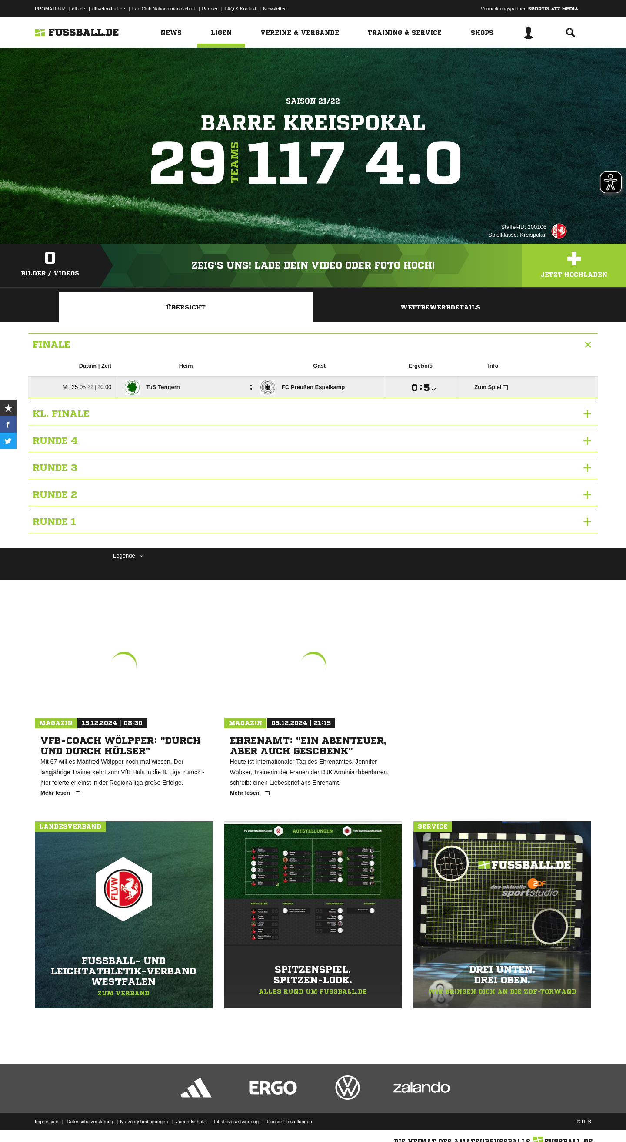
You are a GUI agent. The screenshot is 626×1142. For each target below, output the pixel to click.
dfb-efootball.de (108, 8)
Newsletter (274, 8)
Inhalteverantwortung (236, 1121)
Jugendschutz (191, 1121)
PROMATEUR (50, 8)
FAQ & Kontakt (240, 8)
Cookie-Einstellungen (289, 1121)
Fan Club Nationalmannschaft (163, 8)
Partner (210, 8)
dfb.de (78, 8)
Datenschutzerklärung (90, 1121)
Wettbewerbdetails (440, 307)
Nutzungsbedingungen (144, 1121)
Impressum (46, 1121)
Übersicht (186, 307)
